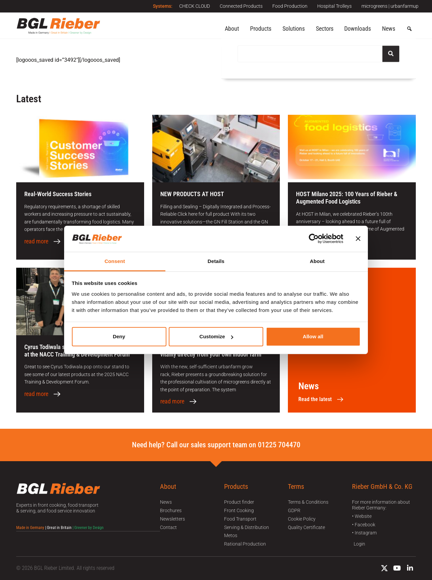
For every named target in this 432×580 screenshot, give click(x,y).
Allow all (313, 336)
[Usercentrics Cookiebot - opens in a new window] (313, 239)
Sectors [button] (324, 28)
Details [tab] (216, 261)
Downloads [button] (357, 28)
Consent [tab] (115, 261)
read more (36, 241)
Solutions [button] (293, 28)
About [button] (232, 28)
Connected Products (240, 6)
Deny (119, 336)
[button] (409, 29)
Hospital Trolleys (334, 6)
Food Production (289, 6)
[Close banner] (358, 238)
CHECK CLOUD (193, 6)
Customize (216, 336)
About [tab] (317, 261)
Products (260, 28)
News (388, 28)
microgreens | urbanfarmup (389, 6)
